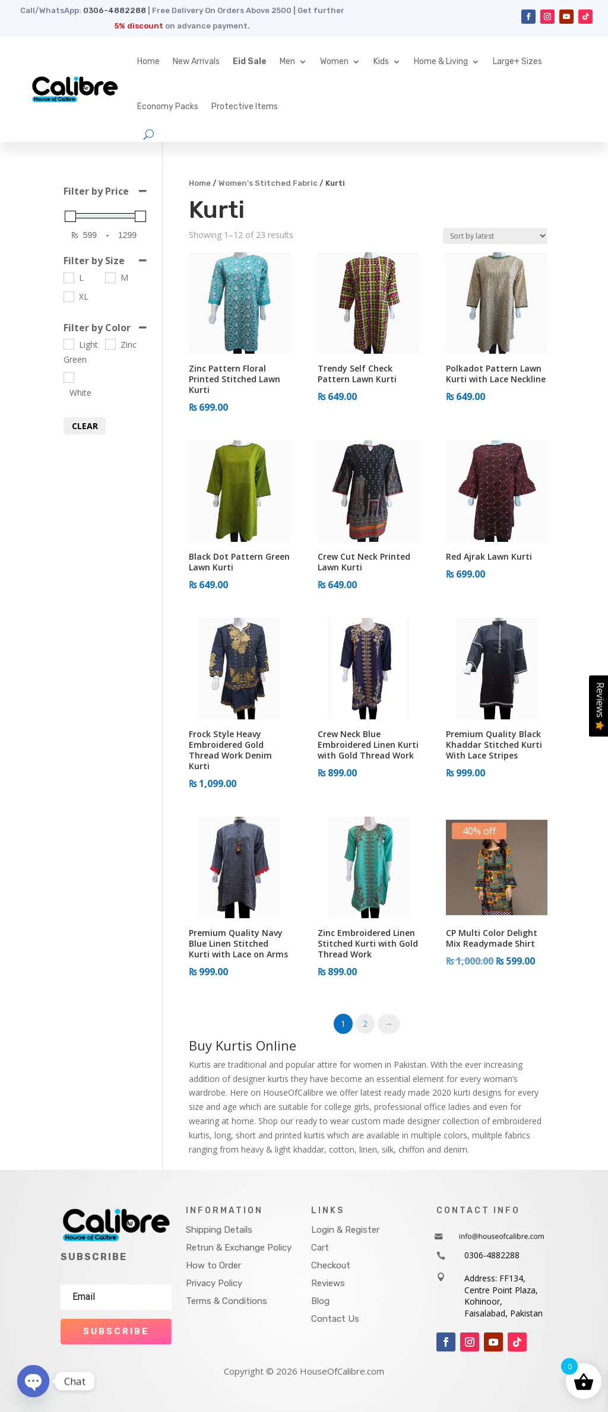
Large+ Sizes (517, 61)
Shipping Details (219, 1229)
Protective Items (244, 106)
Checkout (330, 1265)
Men (287, 61)
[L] (68, 277)
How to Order (213, 1265)
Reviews (328, 1283)
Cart (320, 1247)
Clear (85, 425)
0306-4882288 (114, 10)
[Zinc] (110, 343)
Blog (320, 1301)
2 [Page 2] (365, 1023)
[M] (110, 277)
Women (334, 61)
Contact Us (335, 1318)
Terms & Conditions (226, 1301)
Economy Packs (167, 106)
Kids (381, 61)
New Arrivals (196, 61)
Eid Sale (250, 61)
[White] (68, 377)
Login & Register (345, 1229)
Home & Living (441, 61)
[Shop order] (495, 236)
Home (148, 61)
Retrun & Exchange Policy (239, 1247)
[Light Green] (68, 343)
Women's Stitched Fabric (268, 183)
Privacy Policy (214, 1283)
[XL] (68, 296)
